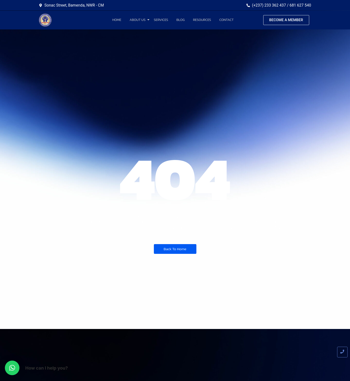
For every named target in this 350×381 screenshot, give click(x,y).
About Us (138, 19)
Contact (226, 19)
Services (161, 19)
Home (116, 19)
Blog (180, 19)
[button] (12, 368)
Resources (202, 19)
